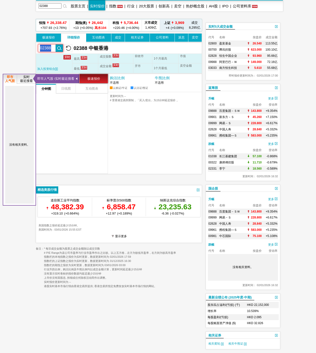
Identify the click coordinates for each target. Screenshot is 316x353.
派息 (181, 37)
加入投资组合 (47, 69)
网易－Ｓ (225, 123)
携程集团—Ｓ (228, 135)
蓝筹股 (213, 88)
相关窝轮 (216, 343)
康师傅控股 (226, 162)
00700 (212, 49)
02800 (212, 43)
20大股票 (146, 6)
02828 (212, 56)
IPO (225, 6)
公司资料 (162, 37)
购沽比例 (117, 78)
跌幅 (211, 144)
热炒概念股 (195, 6)
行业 (131, 6)
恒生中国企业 (228, 56)
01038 (212, 156)
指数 (113, 6)
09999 (212, 123)
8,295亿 (194, 25)
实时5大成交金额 (220, 26)
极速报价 (48, 37)
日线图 (66, 88)
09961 (212, 135)
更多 (272, 98)
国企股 (213, 188)
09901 (212, 117)
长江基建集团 (228, 156)
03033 (212, 68)
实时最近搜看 (26, 79)
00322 (212, 162)
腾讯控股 (225, 49)
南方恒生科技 (228, 68)
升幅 (211, 98)
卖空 (177, 6)
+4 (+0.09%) (174, 25)
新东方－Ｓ (226, 117)
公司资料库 (242, 6)
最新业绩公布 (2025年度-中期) (230, 297)
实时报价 (97, 6)
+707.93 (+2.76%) (53, 25)
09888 (212, 111)
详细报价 (73, 37)
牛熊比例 (162, 78)
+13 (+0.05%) (89, 25)
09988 (212, 62)
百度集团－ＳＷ (229, 111)
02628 (212, 129)
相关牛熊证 (237, 343)
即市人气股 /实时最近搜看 (55, 78)
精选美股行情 (47, 190)
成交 (118, 37)
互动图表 (98, 37)
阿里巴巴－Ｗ (228, 62)
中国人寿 (225, 129)
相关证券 (137, 37)
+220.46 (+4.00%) (125, 25)
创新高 (164, 6)
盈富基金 (225, 43)
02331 (212, 168)
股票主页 (78, 6)
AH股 (213, 6)
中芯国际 (225, 236)
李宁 (222, 168)
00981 (212, 236)
